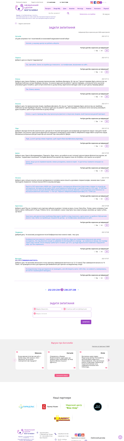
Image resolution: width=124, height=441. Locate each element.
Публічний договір (98, 426)
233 (53, 290)
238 (75, 290)
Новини (88, 8)
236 (66, 290)
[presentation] (43, 321)
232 (49, 290)
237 (70, 290)
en (105, 2)
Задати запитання (37, 2)
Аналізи (71, 8)
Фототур (80, 8)
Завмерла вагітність (30, 260)
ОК (107, 50)
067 (64, 2)
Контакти (97, 8)
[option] (30, 360)
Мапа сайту (44, 430)
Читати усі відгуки (101, 346)
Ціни (64, 8)
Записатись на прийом (87, 14)
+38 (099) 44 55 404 (63, 422)
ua (101, 2)
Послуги (48, 8)
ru (103, 2)
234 (58, 290)
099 (51, 2)
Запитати (86, 322)
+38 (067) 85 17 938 (63, 424)
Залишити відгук (21, 2)
